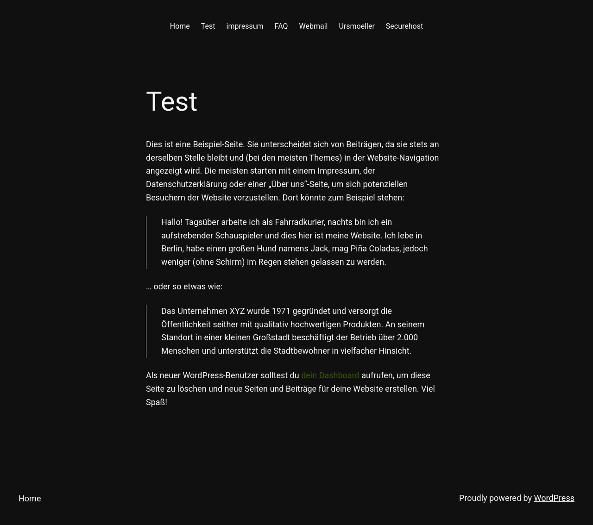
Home (30, 498)
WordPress (554, 498)
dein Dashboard (330, 375)
